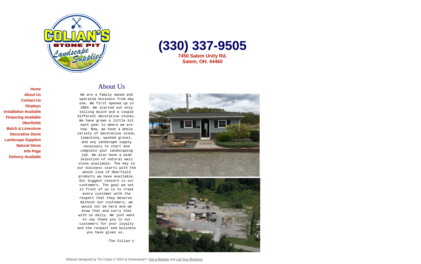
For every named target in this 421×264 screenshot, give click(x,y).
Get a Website (159, 259)
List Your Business (189, 259)
